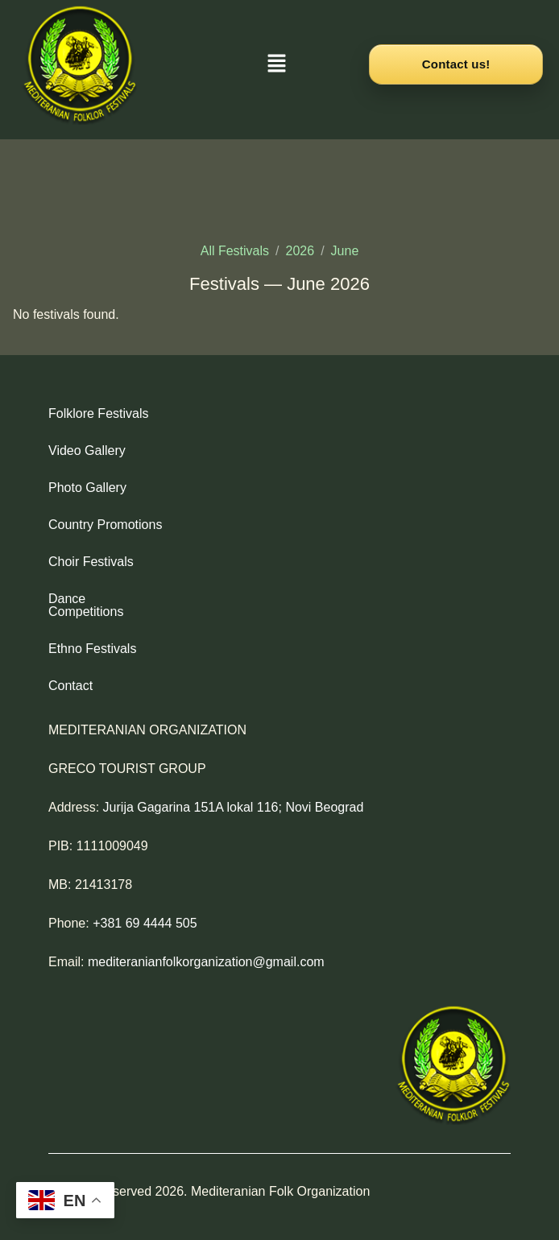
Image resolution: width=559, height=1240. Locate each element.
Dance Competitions (106, 599)
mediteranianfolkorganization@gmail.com (206, 949)
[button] (277, 64)
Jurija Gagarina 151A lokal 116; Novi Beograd (233, 794)
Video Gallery (87, 450)
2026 (300, 251)
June (345, 251)
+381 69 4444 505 (145, 910)
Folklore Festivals (98, 413)
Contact (70, 673)
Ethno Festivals (92, 636)
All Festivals (235, 251)
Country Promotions (105, 524)
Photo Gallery (87, 487)
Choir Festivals (91, 561)
